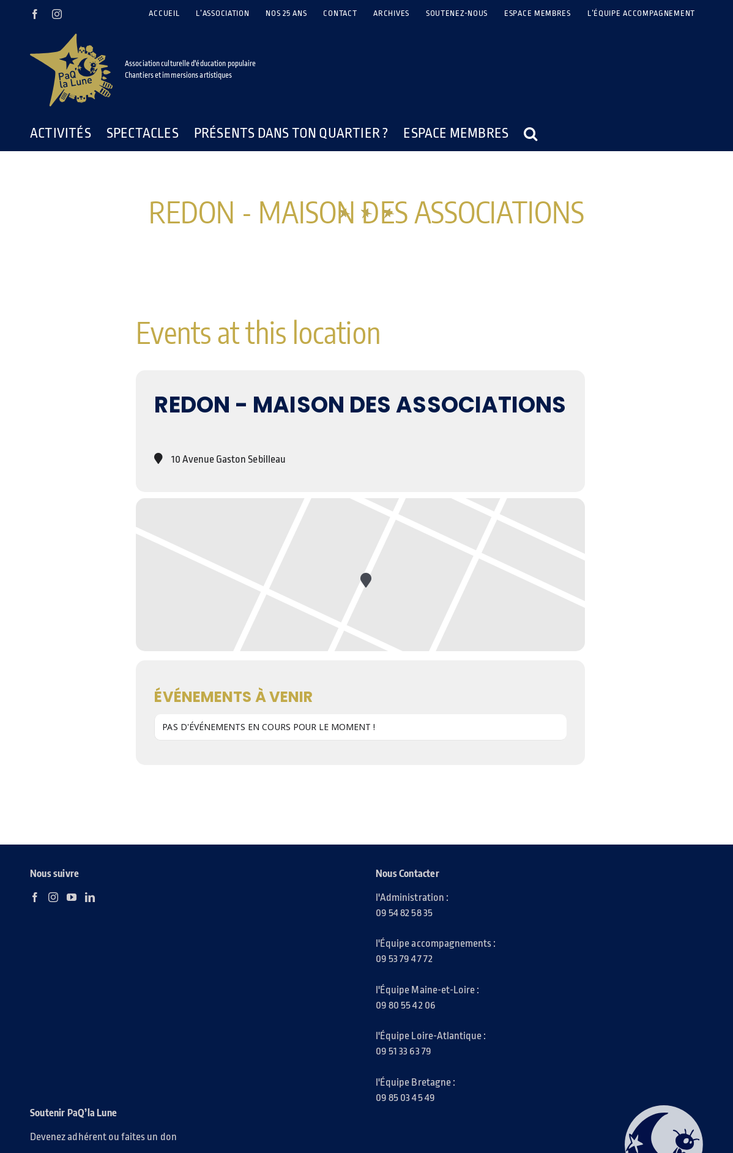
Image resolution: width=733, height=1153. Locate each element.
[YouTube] (71, 897)
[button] (530, 133)
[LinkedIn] (90, 897)
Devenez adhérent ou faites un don (103, 1137)
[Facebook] (35, 897)
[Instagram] (53, 897)
